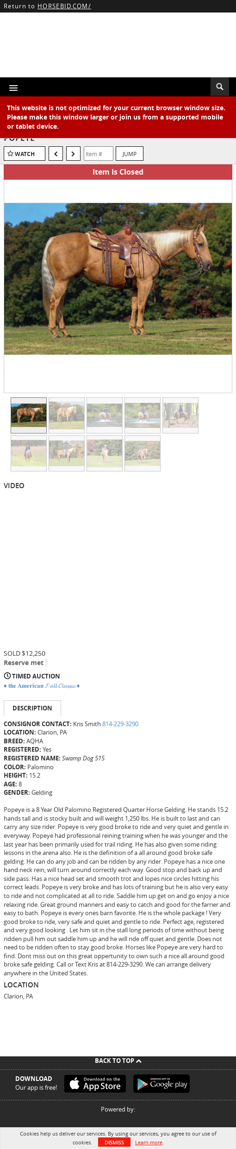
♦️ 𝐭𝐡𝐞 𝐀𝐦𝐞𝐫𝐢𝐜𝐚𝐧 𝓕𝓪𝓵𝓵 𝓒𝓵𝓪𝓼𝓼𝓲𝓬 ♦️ (42, 685)
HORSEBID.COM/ (64, 6)
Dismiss (114, 1142)
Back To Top (118, 1060)
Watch (25, 154)
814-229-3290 (120, 724)
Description (32, 708)
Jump (130, 153)
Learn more (148, 1142)
